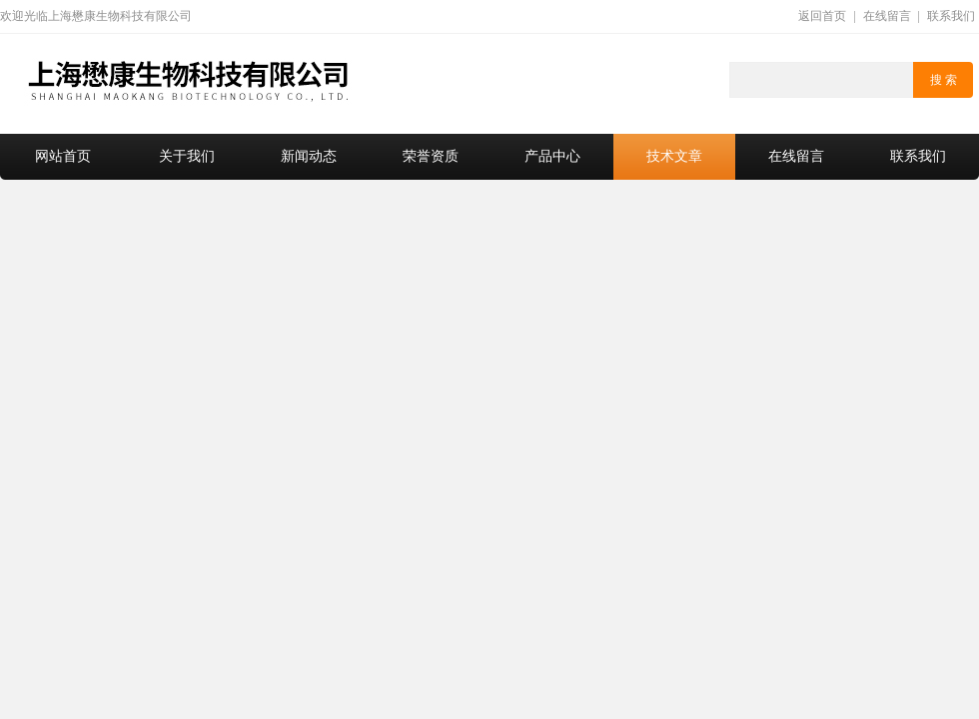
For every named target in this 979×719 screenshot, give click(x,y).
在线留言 (887, 16)
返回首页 (822, 16)
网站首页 (63, 156)
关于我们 (187, 156)
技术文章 (674, 156)
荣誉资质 (431, 156)
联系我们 (951, 16)
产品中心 (552, 156)
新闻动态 (309, 156)
